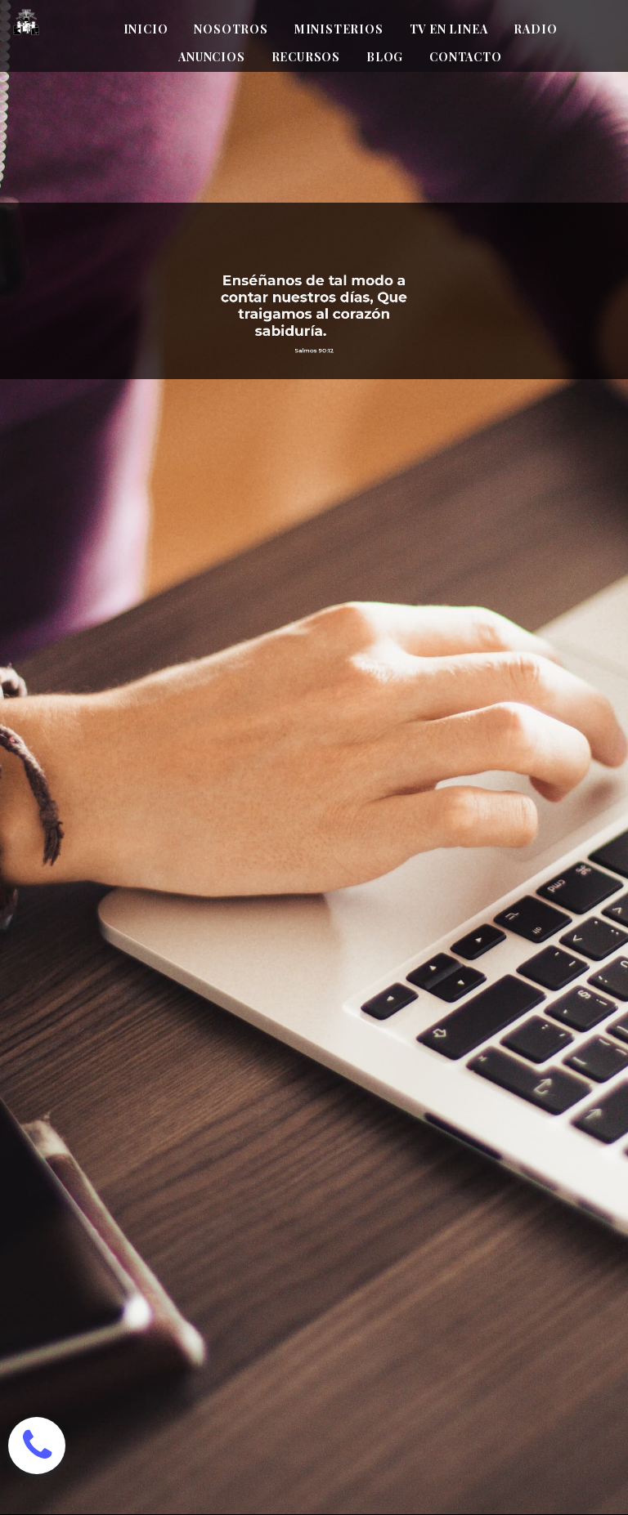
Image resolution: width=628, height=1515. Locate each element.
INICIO (145, 29)
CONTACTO (465, 57)
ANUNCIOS (211, 57)
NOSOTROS (230, 29)
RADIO (535, 29)
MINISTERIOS (339, 29)
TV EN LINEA (449, 29)
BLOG (384, 57)
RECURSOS (305, 57)
